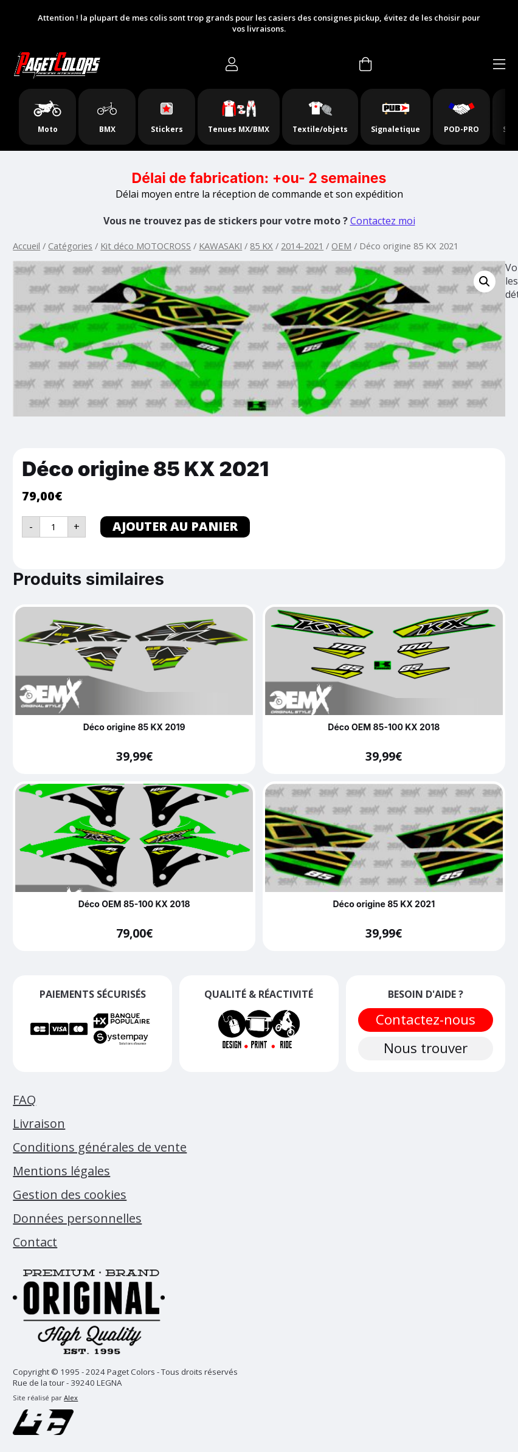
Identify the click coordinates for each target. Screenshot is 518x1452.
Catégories (70, 246)
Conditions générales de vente (100, 1147)
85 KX (261, 246)
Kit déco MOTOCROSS (145, 246)
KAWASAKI (220, 246)
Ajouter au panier (175, 526)
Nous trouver (426, 1048)
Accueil (26, 246)
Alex (71, 1397)
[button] (485, 281)
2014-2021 (302, 246)
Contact (35, 1242)
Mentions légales (61, 1171)
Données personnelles (77, 1218)
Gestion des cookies (69, 1194)
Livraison (39, 1123)
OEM (341, 246)
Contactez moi (382, 220)
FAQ (24, 1099)
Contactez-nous (425, 1019)
